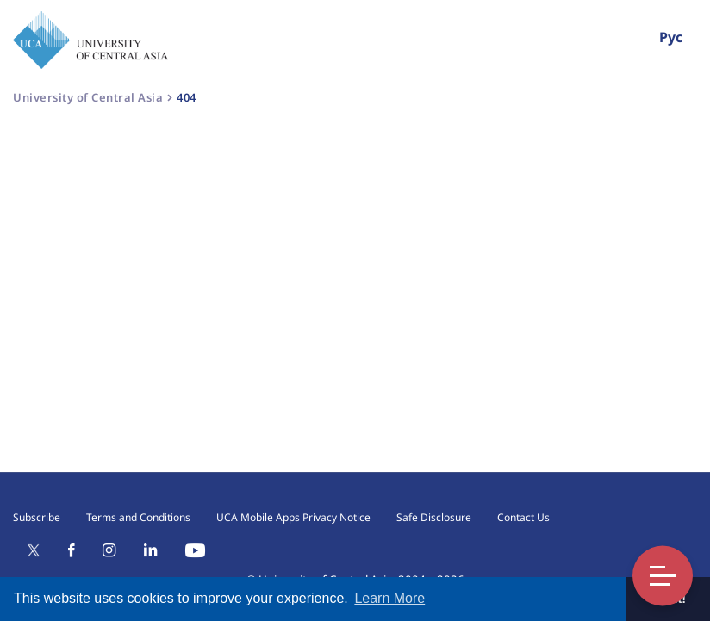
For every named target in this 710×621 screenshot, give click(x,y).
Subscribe (36, 517)
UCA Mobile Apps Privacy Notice (293, 517)
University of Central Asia (88, 97)
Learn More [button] (389, 598)
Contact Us (523, 517)
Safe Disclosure (433, 517)
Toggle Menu (663, 575)
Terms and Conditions (138, 517)
